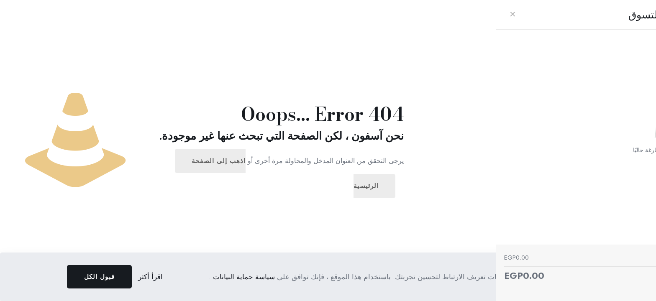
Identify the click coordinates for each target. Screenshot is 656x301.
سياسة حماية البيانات (243, 277)
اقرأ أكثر (150, 277)
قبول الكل (99, 276)
